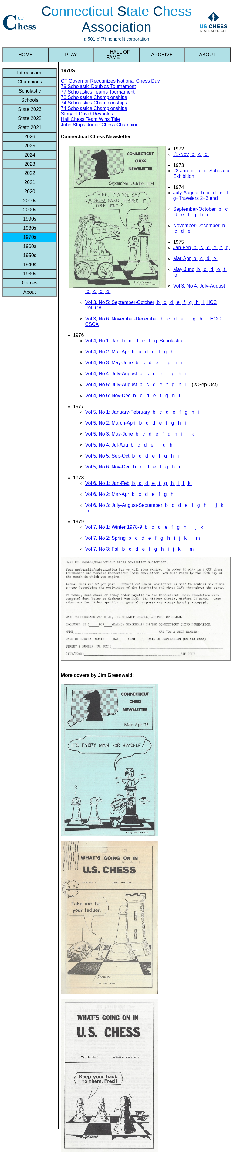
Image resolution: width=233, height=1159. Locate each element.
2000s (29, 209)
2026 (30, 136)
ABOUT (207, 54)
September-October (194, 209)
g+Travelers (186, 198)
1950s (29, 255)
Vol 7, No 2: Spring (105, 538)
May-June (183, 269)
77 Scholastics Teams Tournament (98, 91)
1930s (29, 273)
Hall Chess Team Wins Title (90, 119)
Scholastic (29, 91)
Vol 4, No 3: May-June (109, 362)
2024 (30, 154)
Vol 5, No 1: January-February (117, 412)
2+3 (204, 198)
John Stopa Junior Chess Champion (100, 124)
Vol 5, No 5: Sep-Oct (107, 455)
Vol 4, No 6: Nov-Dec (107, 395)
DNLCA (93, 307)
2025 (30, 145)
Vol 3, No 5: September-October (119, 302)
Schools (29, 100)
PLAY (71, 54)
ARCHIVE (162, 54)
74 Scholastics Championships (94, 102)
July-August (186, 192)
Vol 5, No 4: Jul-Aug (106, 444)
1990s (29, 218)
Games (29, 282)
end (214, 198)
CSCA (92, 324)
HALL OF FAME (116, 54)
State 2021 (29, 127)
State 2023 (29, 109)
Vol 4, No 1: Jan (102, 340)
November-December (196, 225)
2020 (30, 191)
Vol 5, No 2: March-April (111, 423)
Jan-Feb (182, 247)
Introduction (29, 72)
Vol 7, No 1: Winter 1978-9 (113, 527)
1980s (29, 228)
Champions (30, 81)
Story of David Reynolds (87, 113)
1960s (29, 246)
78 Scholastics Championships (94, 97)
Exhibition (183, 176)
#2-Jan (180, 170)
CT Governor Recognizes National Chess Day (110, 80)
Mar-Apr (182, 258)
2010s (29, 200)
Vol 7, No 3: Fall (102, 549)
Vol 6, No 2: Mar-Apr (107, 494)
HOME (25, 54)
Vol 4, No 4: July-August (111, 373)
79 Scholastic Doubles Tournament (98, 86)
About (29, 292)
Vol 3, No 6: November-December (121, 318)
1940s (29, 264)
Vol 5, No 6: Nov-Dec (107, 466)
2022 (30, 173)
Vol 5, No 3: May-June (109, 433)
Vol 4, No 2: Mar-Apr (107, 351)
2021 (30, 182)
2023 (30, 164)
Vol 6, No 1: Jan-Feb (107, 483)
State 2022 (29, 118)
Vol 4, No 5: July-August (111, 384)
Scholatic (219, 170)
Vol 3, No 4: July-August (199, 285)
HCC (211, 302)
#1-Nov (181, 154)
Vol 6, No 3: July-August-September (123, 505)
